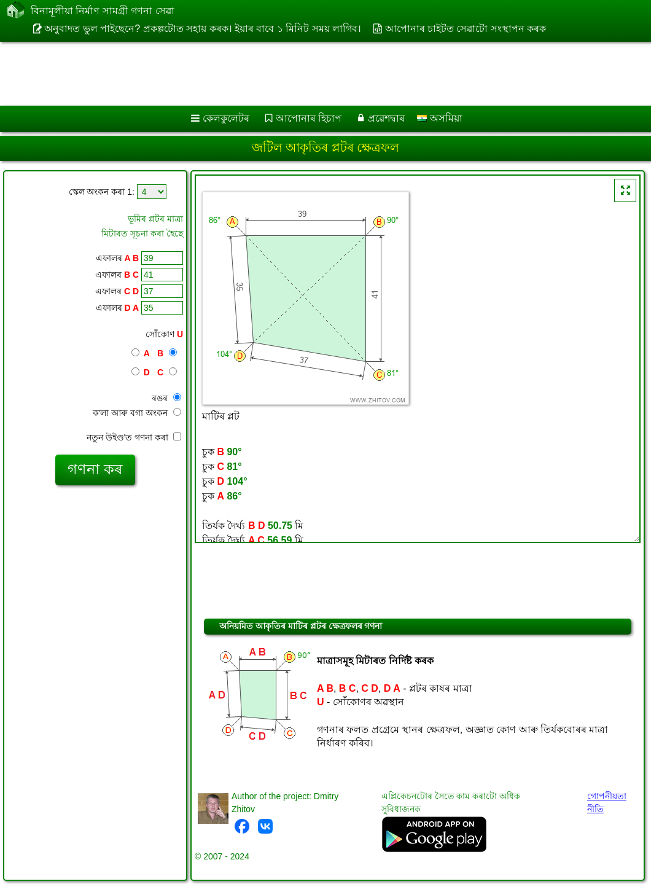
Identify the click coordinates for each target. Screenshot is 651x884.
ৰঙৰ (166, 398)
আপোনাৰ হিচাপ (308, 118)
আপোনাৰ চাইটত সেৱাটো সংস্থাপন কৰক (466, 28)
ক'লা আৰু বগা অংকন (137, 413)
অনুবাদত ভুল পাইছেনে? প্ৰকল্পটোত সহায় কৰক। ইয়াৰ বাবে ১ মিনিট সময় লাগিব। (202, 28)
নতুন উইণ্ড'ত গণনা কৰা (134, 437)
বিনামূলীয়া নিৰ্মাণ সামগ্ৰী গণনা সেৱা (102, 11)
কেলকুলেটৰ (226, 118)
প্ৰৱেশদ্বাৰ (386, 118)
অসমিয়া (439, 118)
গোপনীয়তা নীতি (606, 802)
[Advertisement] (313, 73)
